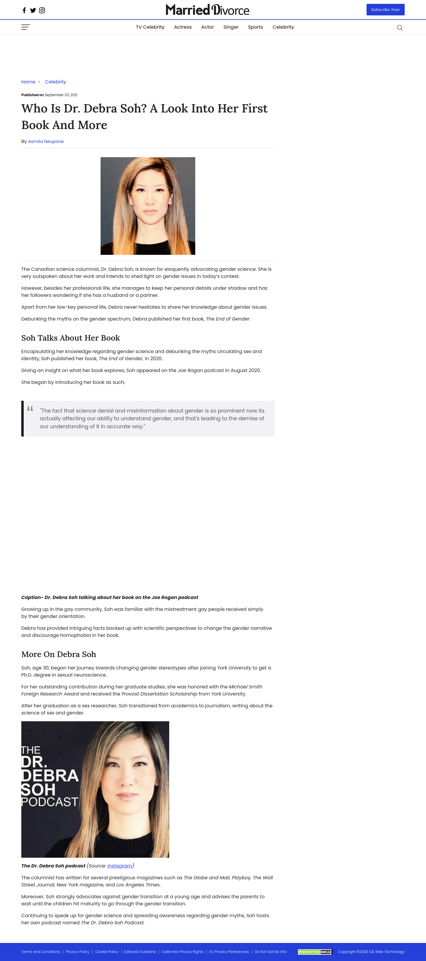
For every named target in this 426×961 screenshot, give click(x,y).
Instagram (119, 865)
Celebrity (283, 27)
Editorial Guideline (140, 951)
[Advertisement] (68, 47)
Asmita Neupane (46, 141)
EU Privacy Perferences (229, 951)
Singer (230, 27)
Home (28, 81)
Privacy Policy (78, 951)
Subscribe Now (385, 9)
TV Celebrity (150, 27)
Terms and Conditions (40, 951)
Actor (207, 27)
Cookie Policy (106, 951)
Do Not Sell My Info (271, 951)
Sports (255, 27)
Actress (183, 27)
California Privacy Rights (183, 951)
